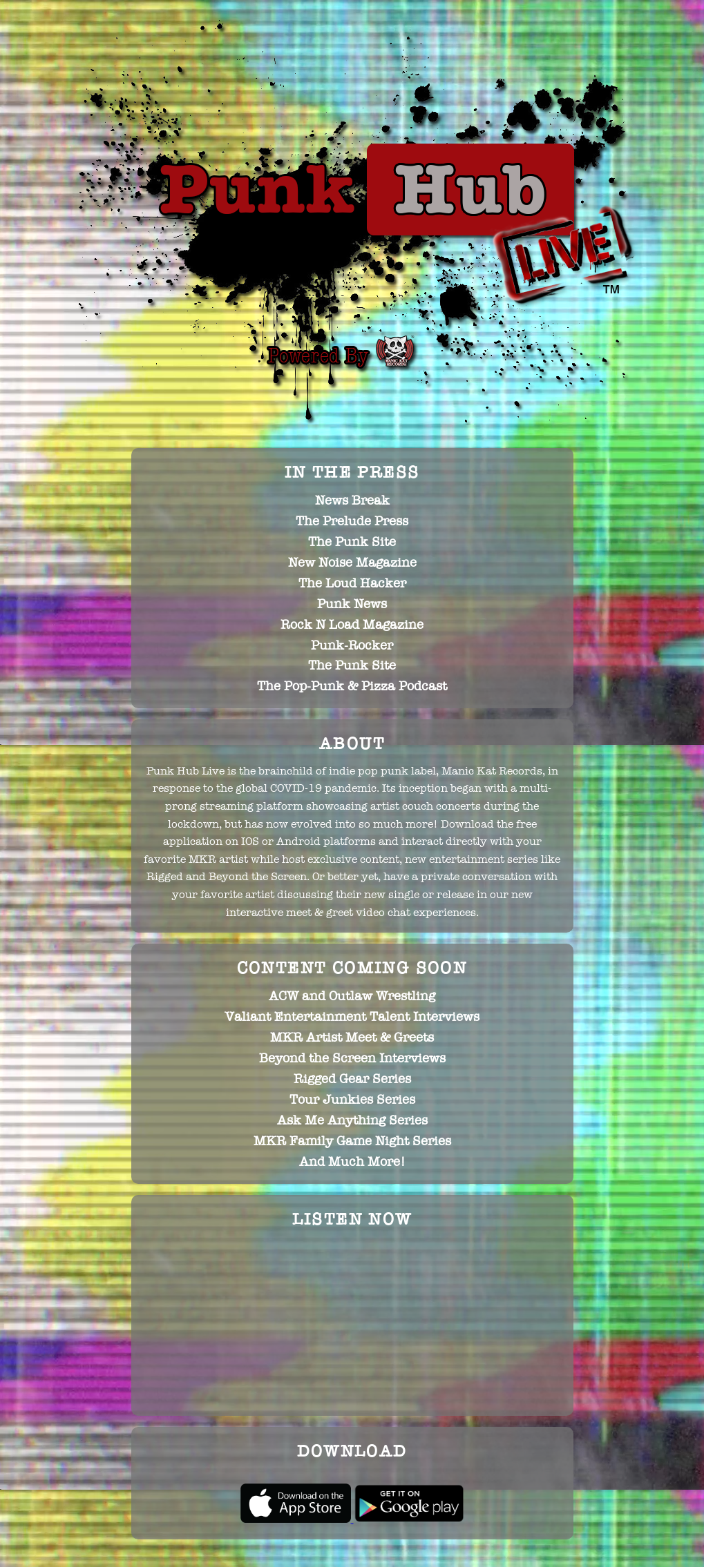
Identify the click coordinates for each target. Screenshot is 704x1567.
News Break (352, 500)
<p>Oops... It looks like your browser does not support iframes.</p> (352, 1321)
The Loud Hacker (352, 583)
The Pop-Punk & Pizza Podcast (352, 686)
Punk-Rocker (352, 645)
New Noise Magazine (352, 562)
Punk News (352, 604)
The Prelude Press (352, 521)
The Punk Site (352, 541)
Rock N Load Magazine (352, 624)
